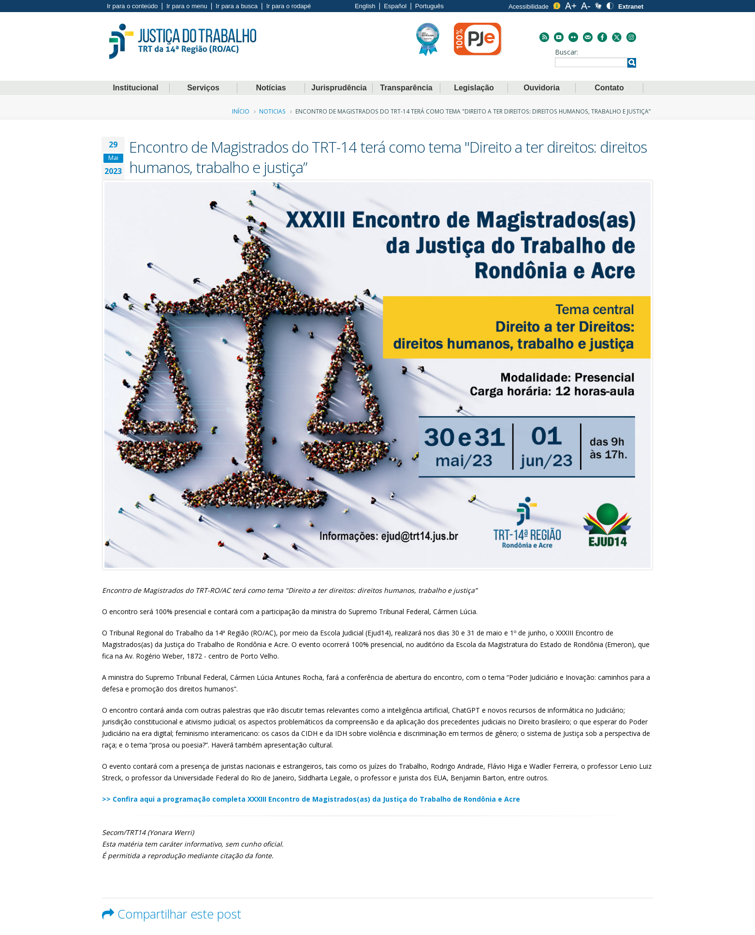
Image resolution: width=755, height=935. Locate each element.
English (365, 6)
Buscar (566, 52)
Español (395, 6)
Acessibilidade (528, 6)
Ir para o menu (186, 6)
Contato (609, 88)
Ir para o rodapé (288, 6)
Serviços (203, 88)
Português (429, 6)
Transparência (406, 88)
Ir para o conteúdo (132, 6)
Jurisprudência (339, 88)
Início (240, 111)
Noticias (272, 111)
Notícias (271, 88)
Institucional (135, 88)
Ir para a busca (237, 6)
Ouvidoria (541, 88)
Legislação (474, 88)
